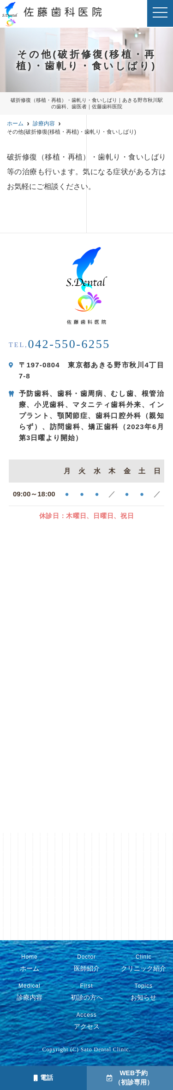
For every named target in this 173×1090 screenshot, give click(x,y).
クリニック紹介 (143, 963)
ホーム (29, 963)
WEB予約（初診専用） (130, 1077)
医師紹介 (86, 963)
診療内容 (29, 992)
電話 (43, 1077)
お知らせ (143, 992)
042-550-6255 (59, 344)
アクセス (86, 1021)
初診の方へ (86, 992)
